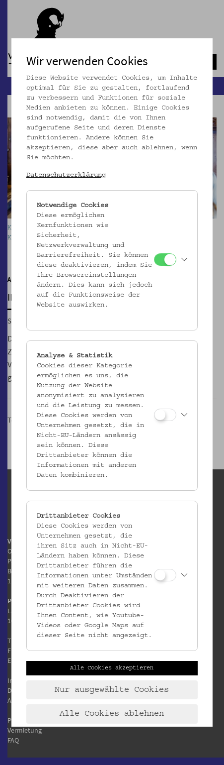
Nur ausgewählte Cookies (112, 689)
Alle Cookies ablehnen (112, 713)
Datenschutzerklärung (66, 175)
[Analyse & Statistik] (165, 415)
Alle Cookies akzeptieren (111, 667)
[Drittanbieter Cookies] (165, 575)
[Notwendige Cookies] (165, 259)
